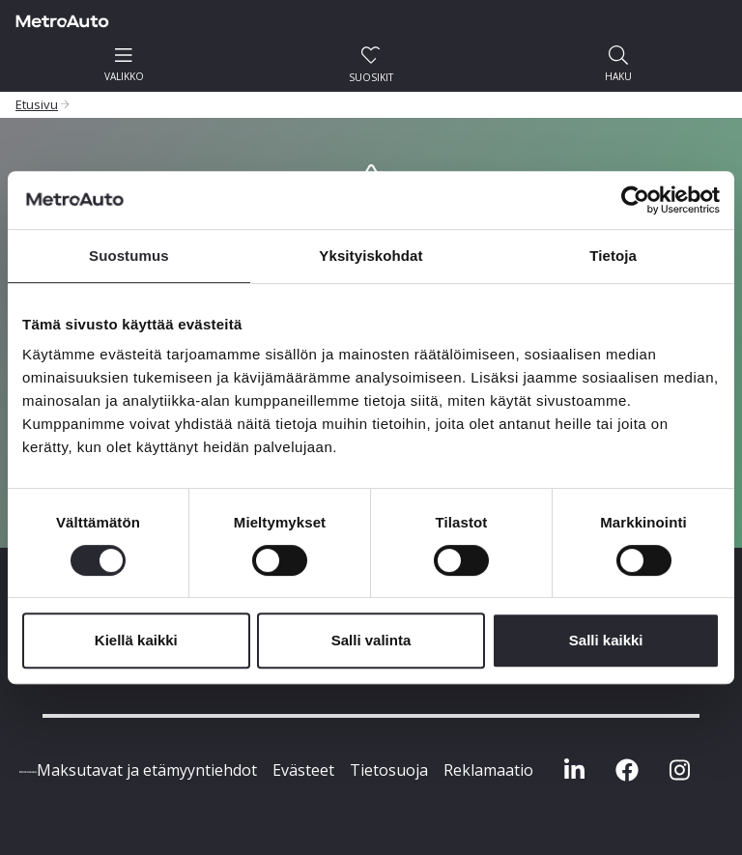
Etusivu (36, 104)
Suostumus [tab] (129, 255)
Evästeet (303, 770)
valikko (124, 64)
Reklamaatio (488, 770)
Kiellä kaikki (136, 640)
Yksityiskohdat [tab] (370, 255)
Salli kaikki (606, 640)
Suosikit (371, 64)
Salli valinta (371, 640)
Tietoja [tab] (613, 255)
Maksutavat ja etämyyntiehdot (147, 770)
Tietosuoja (389, 770)
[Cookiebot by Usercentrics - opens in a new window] (635, 199)
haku (618, 64)
